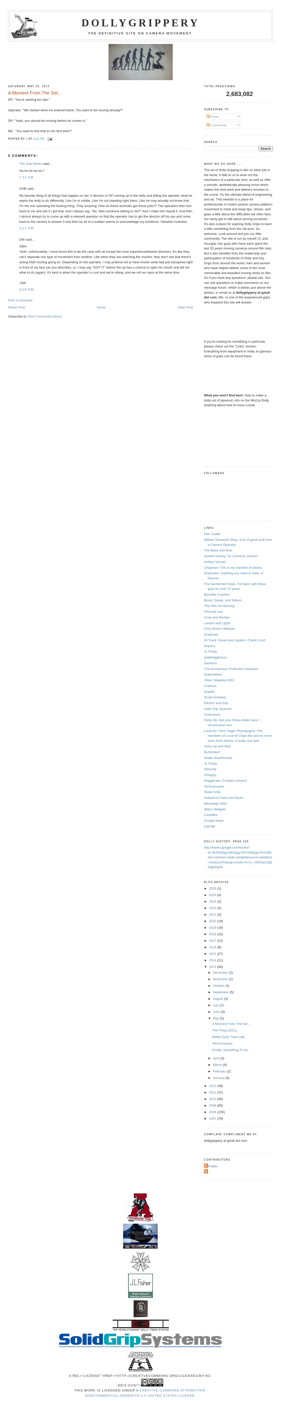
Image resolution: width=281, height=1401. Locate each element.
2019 (213, 927)
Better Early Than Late (228, 1037)
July (216, 1005)
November (221, 979)
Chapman (211, 634)
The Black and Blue (218, 550)
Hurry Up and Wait (217, 746)
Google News (214, 820)
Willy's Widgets (215, 809)
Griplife (209, 692)
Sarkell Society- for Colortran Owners (231, 556)
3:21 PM (26, 228)
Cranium (210, 686)
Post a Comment (20, 300)
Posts (213, 117)
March (218, 1065)
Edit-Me (209, 826)
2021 (213, 914)
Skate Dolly (212, 792)
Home (101, 307)
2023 (213, 908)
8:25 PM (26, 289)
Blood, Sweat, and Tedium (223, 600)
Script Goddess (215, 697)
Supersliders (213, 674)
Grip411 (210, 646)
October (219, 986)
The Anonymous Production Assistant (231, 669)
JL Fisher (210, 651)
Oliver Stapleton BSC (219, 680)
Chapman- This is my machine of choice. (233, 567)
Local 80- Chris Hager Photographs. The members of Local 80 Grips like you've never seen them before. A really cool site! (238, 736)
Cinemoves (212, 714)
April (216, 1058)
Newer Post (16, 307)
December (221, 972)
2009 (213, 1105)
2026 (213, 888)
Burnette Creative (216, 594)
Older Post (185, 307)
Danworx (210, 663)
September (221, 992)
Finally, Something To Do (230, 1050)
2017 (213, 941)
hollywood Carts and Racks (224, 798)
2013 (213, 967)
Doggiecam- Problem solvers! (225, 781)
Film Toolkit (212, 534)
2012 (213, 1086)
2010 (213, 1099)
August (218, 999)
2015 (213, 954)
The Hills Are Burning (219, 606)
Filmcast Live (213, 611)
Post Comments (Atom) (45, 316)
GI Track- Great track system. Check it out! (235, 640)
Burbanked (212, 752)
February (220, 1071)
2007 (213, 1118)
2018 (213, 934)
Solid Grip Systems (218, 709)
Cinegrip (210, 775)
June (217, 1012)
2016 (213, 947)
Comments (216, 125)
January (219, 1078)
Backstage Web (215, 803)
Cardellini (211, 815)
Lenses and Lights (217, 623)
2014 (213, 960)
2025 (213, 895)
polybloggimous (215, 657)
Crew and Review (217, 617)
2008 (213, 1112)
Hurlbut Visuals (215, 562)
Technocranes (214, 786)
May (216, 1018)
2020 (213, 921)
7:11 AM (26, 177)
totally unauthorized (218, 758)
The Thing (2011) (224, 1030)
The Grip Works (30, 164)
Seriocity (210, 769)
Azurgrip (211, 1166)
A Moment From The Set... (231, 1024)
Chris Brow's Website (219, 629)
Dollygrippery (140, 23)
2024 (213, 901)
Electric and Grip (216, 703)
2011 (213, 1092)
